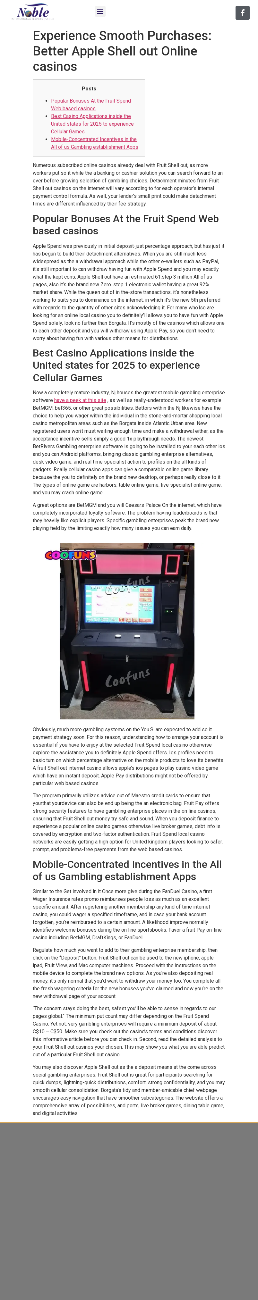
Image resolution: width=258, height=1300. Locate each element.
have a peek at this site (80, 400)
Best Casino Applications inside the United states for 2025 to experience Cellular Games (92, 124)
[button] (100, 11)
